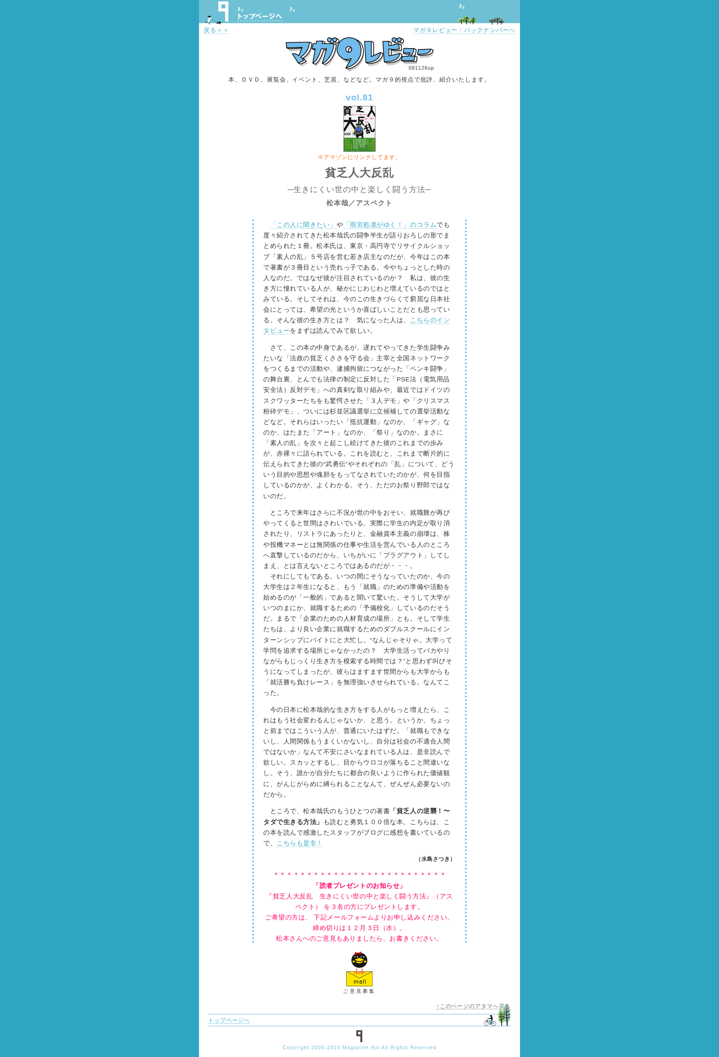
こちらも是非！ (300, 843)
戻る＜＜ (216, 30)
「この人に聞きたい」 (303, 224)
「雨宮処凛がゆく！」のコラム (390, 224)
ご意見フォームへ (359, 968)
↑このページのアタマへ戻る (474, 1006)
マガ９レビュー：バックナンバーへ (464, 30)
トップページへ (260, 17)
